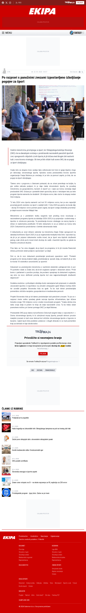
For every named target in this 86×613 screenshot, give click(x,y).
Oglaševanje (55, 536)
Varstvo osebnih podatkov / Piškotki (31, 539)
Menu (7, 32)
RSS (18, 3)
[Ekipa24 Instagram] (10, 3)
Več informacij (43, 348)
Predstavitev (23, 536)
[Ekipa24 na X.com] (6, 3)
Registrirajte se (53, 361)
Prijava (80, 3)
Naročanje (44, 536)
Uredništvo (34, 536)
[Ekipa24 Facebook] (3, 3)
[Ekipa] (42, 11)
